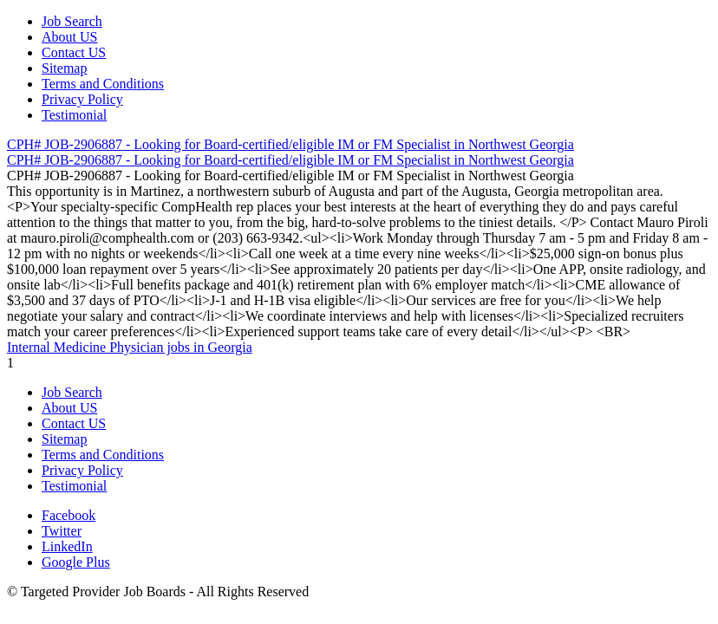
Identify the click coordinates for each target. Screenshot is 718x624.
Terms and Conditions (103, 83)
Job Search (72, 21)
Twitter (62, 530)
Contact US (74, 52)
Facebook (68, 515)
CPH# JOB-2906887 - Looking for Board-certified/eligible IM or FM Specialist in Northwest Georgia (290, 144)
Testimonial (74, 114)
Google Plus (76, 562)
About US (69, 36)
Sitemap (64, 68)
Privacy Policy (82, 99)
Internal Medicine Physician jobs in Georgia (129, 347)
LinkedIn (67, 546)
